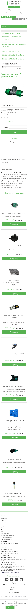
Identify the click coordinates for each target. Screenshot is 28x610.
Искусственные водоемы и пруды (11, 33)
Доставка (3, 524)
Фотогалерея (4, 541)
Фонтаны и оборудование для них (11, 36)
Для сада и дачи (6, 39)
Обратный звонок (14, 7)
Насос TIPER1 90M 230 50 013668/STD (14, 386)
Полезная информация (6, 537)
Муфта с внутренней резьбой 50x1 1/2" (14, 213)
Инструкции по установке (7, 535)
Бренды (3, 526)
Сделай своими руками (6, 539)
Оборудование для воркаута (10, 42)
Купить (14, 132)
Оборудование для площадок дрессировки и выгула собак (14, 45)
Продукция (3, 528)
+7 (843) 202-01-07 (14, 2)
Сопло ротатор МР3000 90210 (14, 493)
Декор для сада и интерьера (9, 49)
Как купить (3, 520)
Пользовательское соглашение (10, 572)
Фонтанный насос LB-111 (14, 246)
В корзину (14, 224)
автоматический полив (16, 596)
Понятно (10, 607)
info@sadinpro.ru (16, 592)
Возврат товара (5, 533)
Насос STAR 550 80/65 (14, 459)
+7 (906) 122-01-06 (14, 4)
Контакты (3, 522)
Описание (14, 139)
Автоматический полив (8, 31)
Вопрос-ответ (4, 530)
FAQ (2, 531)
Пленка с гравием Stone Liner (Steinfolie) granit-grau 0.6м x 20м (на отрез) (14, 282)
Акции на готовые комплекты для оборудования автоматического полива (13, 55)
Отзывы (14, 145)
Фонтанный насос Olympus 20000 (14, 354)
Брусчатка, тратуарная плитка (10, 51)
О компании (4, 518)
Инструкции (14, 142)
